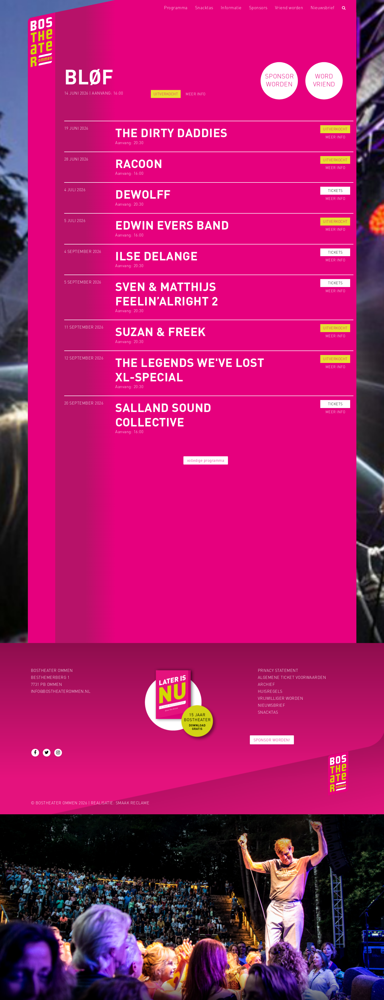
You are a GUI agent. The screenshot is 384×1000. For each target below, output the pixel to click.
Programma (176, 7)
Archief (266, 684)
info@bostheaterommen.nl (61, 691)
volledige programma (205, 460)
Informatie (231, 7)
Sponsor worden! (272, 739)
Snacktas (204, 7)
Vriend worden (289, 7)
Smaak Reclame (133, 802)
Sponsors (258, 7)
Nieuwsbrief (322, 7)
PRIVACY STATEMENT (278, 670)
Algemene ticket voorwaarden (292, 677)
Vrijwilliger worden (280, 698)
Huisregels (270, 691)
